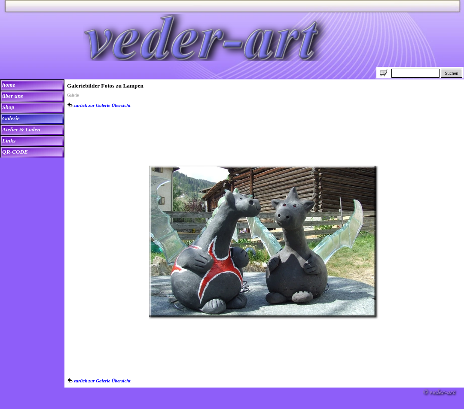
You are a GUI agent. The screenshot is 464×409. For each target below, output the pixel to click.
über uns (12, 96)
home (8, 85)
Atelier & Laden (21, 129)
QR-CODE (15, 151)
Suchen (451, 73)
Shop (8, 107)
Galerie (11, 118)
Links (8, 140)
